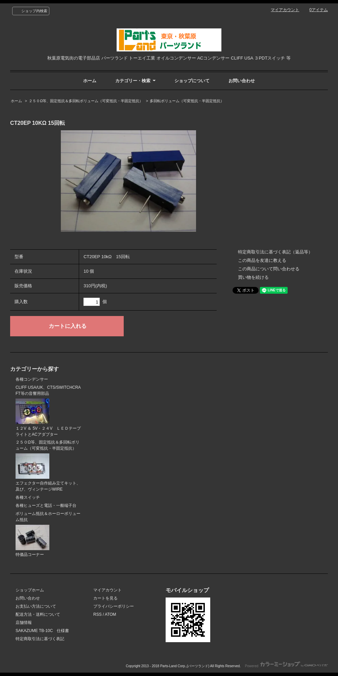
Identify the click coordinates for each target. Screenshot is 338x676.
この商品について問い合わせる (268, 268)
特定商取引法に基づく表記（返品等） (275, 251)
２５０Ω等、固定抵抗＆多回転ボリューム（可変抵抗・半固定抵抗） (86, 101)
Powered (286, 666)
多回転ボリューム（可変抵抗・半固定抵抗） (187, 101)
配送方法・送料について (38, 614)
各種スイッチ (28, 497)
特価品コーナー (32, 541)
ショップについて (192, 80)
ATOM (110, 614)
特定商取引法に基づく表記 (40, 638)
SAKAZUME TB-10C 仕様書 (42, 630)
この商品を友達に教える (262, 260)
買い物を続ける (253, 277)
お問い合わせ (241, 80)
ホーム (89, 80)
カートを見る (105, 598)
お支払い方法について (36, 606)
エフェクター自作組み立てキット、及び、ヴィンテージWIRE (48, 472)
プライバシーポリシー (113, 606)
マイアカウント (285, 9)
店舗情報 (24, 622)
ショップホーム (30, 590)
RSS (97, 614)
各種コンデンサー (32, 379)
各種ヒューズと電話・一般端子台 (46, 505)
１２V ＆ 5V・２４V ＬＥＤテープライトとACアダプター (48, 418)
